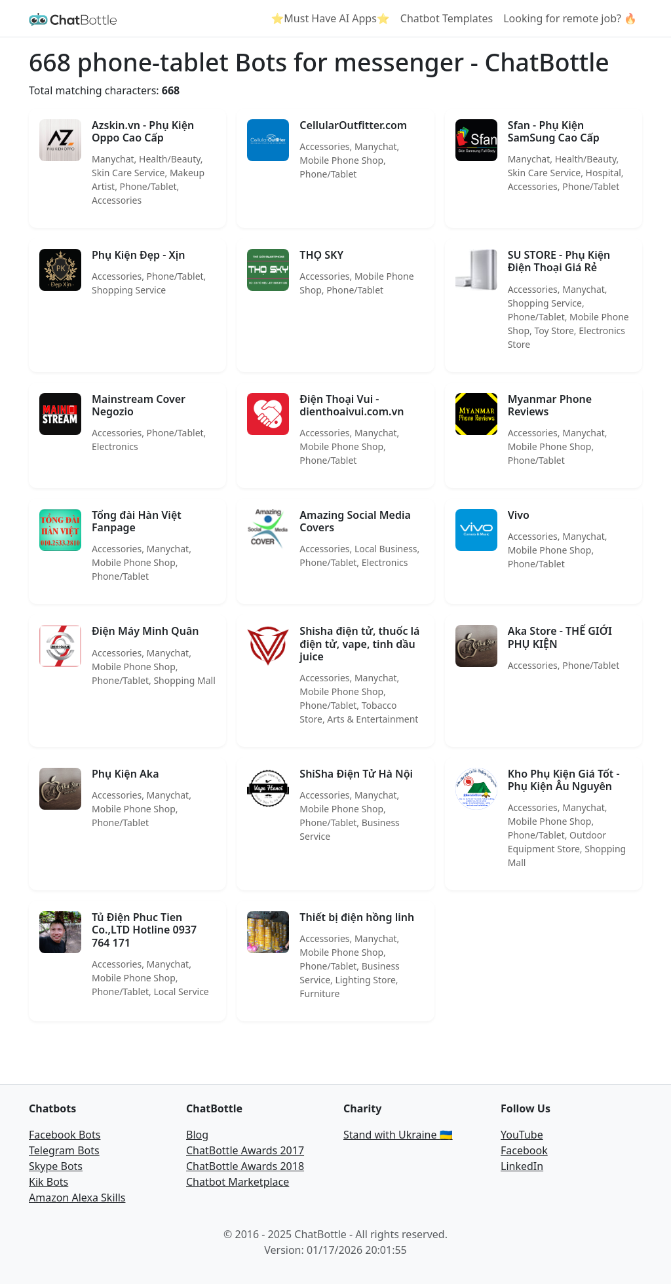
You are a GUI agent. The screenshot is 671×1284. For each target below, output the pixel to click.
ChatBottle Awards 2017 (245, 1150)
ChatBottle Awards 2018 (245, 1166)
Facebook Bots (64, 1134)
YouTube (522, 1134)
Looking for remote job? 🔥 (570, 18)
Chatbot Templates (446, 18)
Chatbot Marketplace (237, 1182)
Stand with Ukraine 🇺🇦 (398, 1134)
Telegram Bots (64, 1150)
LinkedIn (522, 1166)
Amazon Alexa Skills (77, 1197)
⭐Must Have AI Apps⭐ (330, 18)
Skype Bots (56, 1166)
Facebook (524, 1150)
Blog (197, 1134)
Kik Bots (48, 1182)
